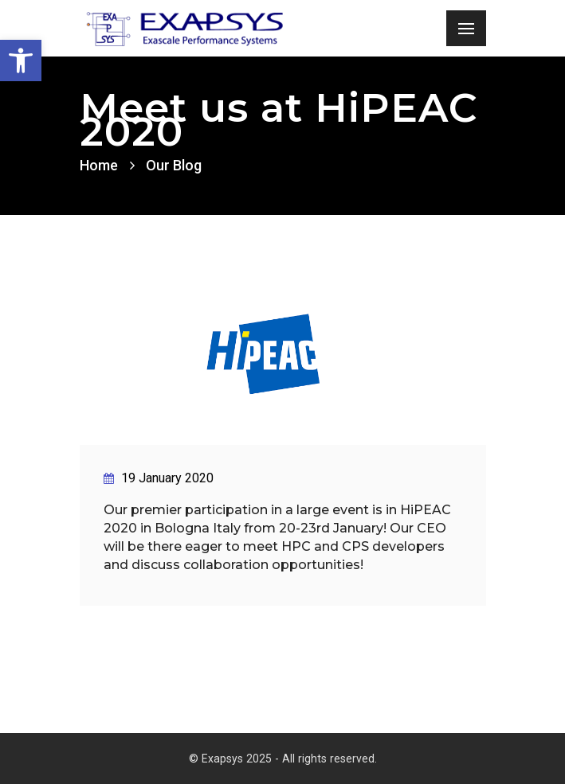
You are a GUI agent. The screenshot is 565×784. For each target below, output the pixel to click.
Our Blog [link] (174, 165)
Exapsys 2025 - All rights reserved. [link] (289, 758)
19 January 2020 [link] (159, 478)
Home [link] (99, 165)
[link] (20, 60)
